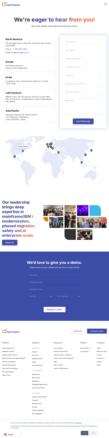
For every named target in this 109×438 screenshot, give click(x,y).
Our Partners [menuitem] (84, 351)
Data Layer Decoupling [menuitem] (9, 368)
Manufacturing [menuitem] (37, 358)
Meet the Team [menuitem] (102, 351)
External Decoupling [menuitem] (9, 365)
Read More (78, 423)
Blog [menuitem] (55, 361)
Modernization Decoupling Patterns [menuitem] (14, 358)
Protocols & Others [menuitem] (38, 388)
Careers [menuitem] (99, 355)
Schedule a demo (97, 331)
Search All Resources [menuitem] (61, 368)
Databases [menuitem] (35, 381)
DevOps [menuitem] (34, 407)
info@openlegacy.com (20, 52)
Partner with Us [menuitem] (85, 348)
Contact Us (77, 331)
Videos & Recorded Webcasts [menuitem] (64, 358)
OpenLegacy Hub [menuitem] (8, 348)
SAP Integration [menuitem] (37, 413)
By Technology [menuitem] (37, 370)
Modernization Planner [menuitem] (9, 355)
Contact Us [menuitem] (100, 358)
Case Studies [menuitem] (58, 348)
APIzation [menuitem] (35, 400)
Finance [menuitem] (34, 352)
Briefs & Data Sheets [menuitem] (61, 351)
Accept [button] (85, 433)
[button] (13, 435)
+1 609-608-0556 (19, 49)
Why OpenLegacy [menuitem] (8, 372)
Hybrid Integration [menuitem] (38, 410)
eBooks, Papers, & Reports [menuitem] (63, 355)
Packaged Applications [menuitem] (39, 384)
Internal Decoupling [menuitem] (8, 361)
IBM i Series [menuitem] (36, 377)
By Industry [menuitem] (36, 348)
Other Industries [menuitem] (37, 365)
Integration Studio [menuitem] (8, 351)
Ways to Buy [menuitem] (6, 375)
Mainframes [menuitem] (36, 374)
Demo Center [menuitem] (58, 365)
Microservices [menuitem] (36, 403)
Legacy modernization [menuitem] (39, 397)
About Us (9, 242)
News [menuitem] (99, 365)
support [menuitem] (99, 361)
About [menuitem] (99, 348)
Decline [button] (93, 433)
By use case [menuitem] (36, 393)
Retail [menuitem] (34, 362)
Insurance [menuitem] (35, 355)
